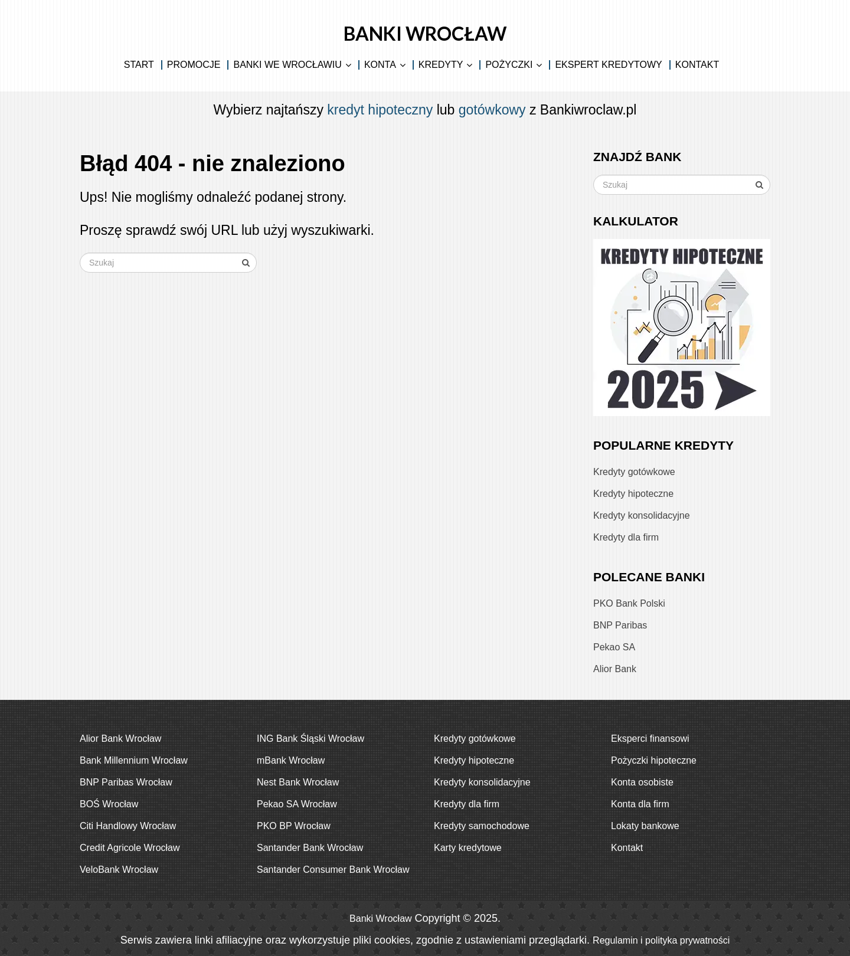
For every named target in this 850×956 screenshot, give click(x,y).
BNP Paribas (620, 625)
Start (139, 65)
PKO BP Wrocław (294, 826)
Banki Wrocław (425, 33)
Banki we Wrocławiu (287, 65)
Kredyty (441, 65)
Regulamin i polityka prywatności (661, 940)
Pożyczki (508, 65)
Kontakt (697, 65)
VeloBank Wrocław (119, 870)
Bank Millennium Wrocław (134, 760)
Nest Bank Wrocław (298, 782)
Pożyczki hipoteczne (654, 760)
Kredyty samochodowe (481, 826)
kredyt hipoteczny (380, 109)
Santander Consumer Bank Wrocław (333, 870)
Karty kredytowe (468, 848)
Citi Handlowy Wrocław (128, 826)
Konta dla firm (640, 804)
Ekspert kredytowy (608, 65)
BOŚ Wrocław (109, 804)
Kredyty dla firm (626, 537)
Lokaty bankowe (645, 826)
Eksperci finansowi (650, 739)
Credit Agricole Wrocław (130, 848)
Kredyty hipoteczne (633, 494)
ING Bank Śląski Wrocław (310, 739)
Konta (380, 65)
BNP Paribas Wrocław (126, 782)
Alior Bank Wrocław (120, 739)
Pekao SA (614, 647)
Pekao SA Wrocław (297, 804)
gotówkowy (492, 109)
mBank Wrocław (291, 760)
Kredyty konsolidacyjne (641, 515)
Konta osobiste (642, 782)
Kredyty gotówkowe (634, 472)
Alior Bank (614, 669)
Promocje (194, 65)
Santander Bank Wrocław (310, 848)
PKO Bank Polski (629, 603)
